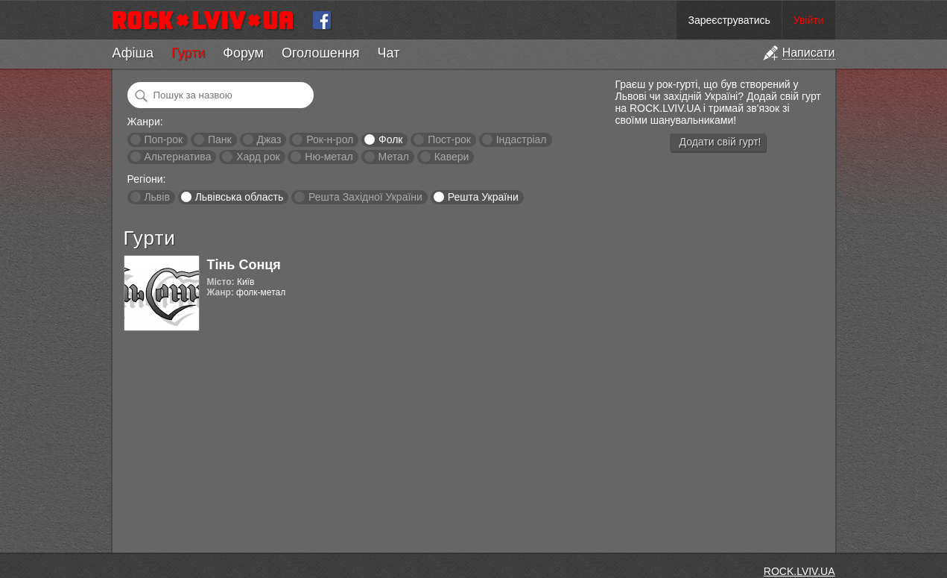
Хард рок (257, 157)
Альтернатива (177, 157)
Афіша (133, 52)
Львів (156, 197)
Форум (243, 52)
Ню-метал (328, 157)
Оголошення (321, 52)
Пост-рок (449, 139)
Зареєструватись (729, 20)
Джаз (268, 139)
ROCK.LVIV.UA (799, 571)
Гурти (188, 52)
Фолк (390, 139)
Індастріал (521, 139)
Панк (220, 139)
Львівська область (239, 197)
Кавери (451, 157)
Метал (394, 157)
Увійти (809, 20)
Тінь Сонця (244, 264)
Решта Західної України (365, 197)
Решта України (483, 197)
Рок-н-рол (329, 139)
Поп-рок (163, 139)
